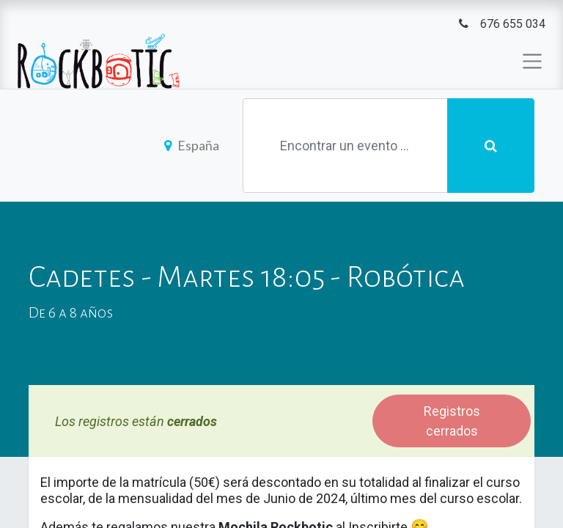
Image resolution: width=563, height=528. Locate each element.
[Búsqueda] (490, 145)
